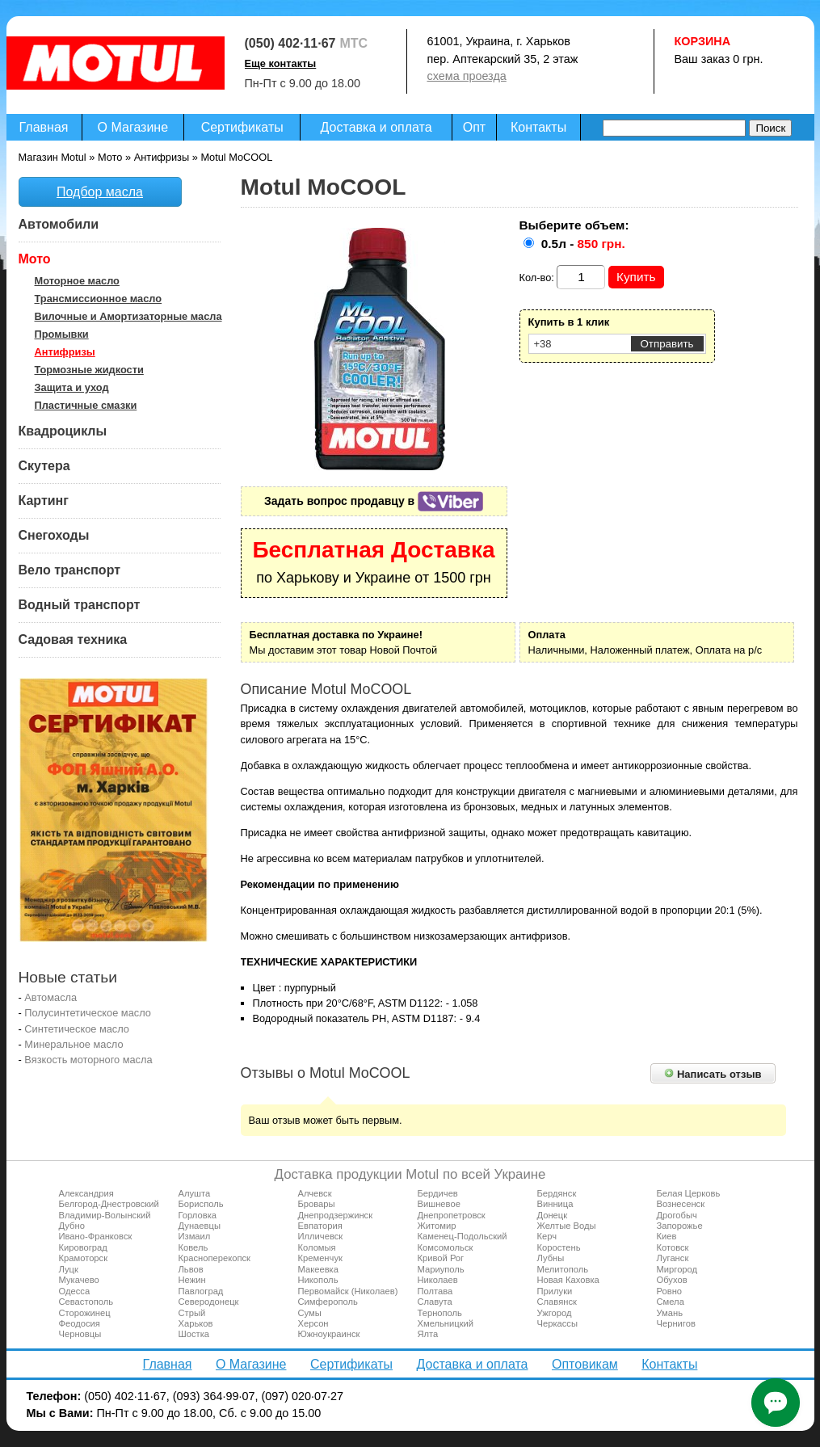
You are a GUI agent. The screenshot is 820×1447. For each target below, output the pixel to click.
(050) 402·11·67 (290, 43)
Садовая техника (73, 639)
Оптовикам (585, 1364)
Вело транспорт (70, 570)
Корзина (703, 41)
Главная (44, 127)
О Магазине (133, 127)
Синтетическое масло (76, 1029)
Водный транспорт (80, 605)
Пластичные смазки (86, 405)
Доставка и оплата (376, 127)
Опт (474, 127)
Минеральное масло (73, 1044)
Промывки (62, 334)
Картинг (44, 500)
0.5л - (583, 243)
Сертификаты (242, 127)
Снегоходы (54, 535)
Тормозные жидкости (89, 370)
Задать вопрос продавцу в (373, 500)
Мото (35, 259)
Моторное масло (77, 281)
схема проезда (467, 75)
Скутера (44, 466)
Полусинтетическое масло (87, 1013)
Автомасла (50, 997)
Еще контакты (281, 63)
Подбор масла (100, 192)
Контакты (538, 127)
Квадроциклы (63, 431)
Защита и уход (72, 387)
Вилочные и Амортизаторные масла (128, 316)
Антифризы (65, 352)
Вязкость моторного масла (88, 1060)
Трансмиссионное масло (98, 298)
